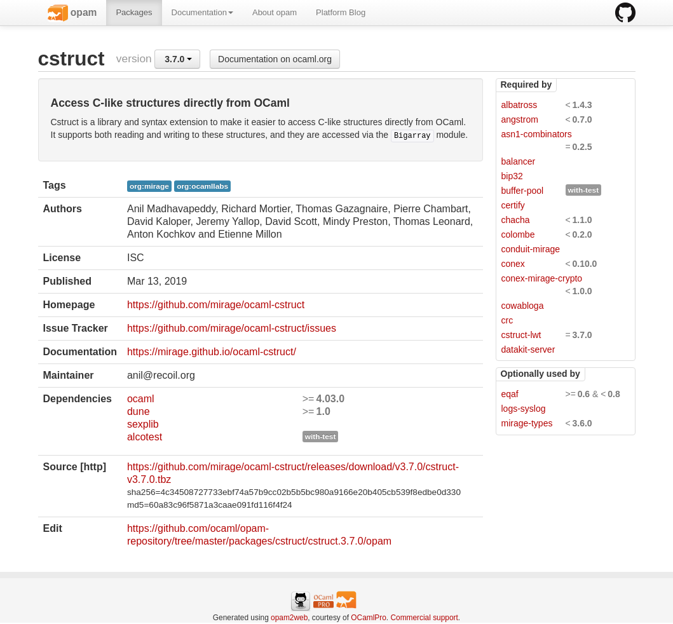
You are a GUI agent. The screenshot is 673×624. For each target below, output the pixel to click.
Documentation (202, 12)
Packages (134, 12)
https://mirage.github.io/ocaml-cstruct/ (211, 351)
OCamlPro (368, 617)
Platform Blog (340, 12)
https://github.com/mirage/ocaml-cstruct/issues (231, 328)
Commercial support (424, 617)
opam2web (289, 617)
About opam (274, 12)
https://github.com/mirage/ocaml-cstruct (215, 304)
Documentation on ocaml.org (275, 59)
